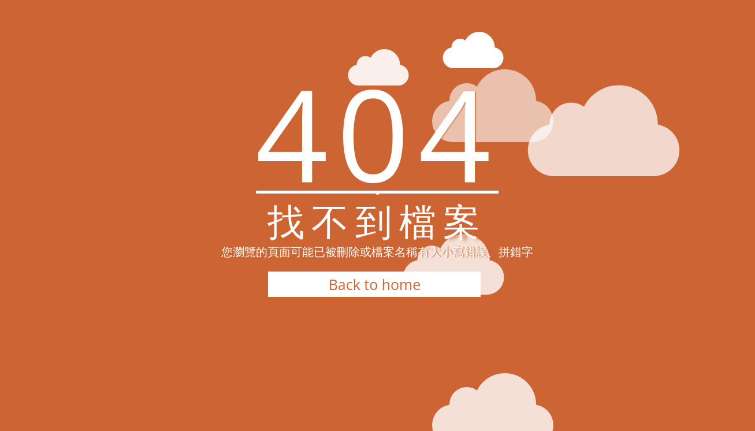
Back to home (375, 284)
